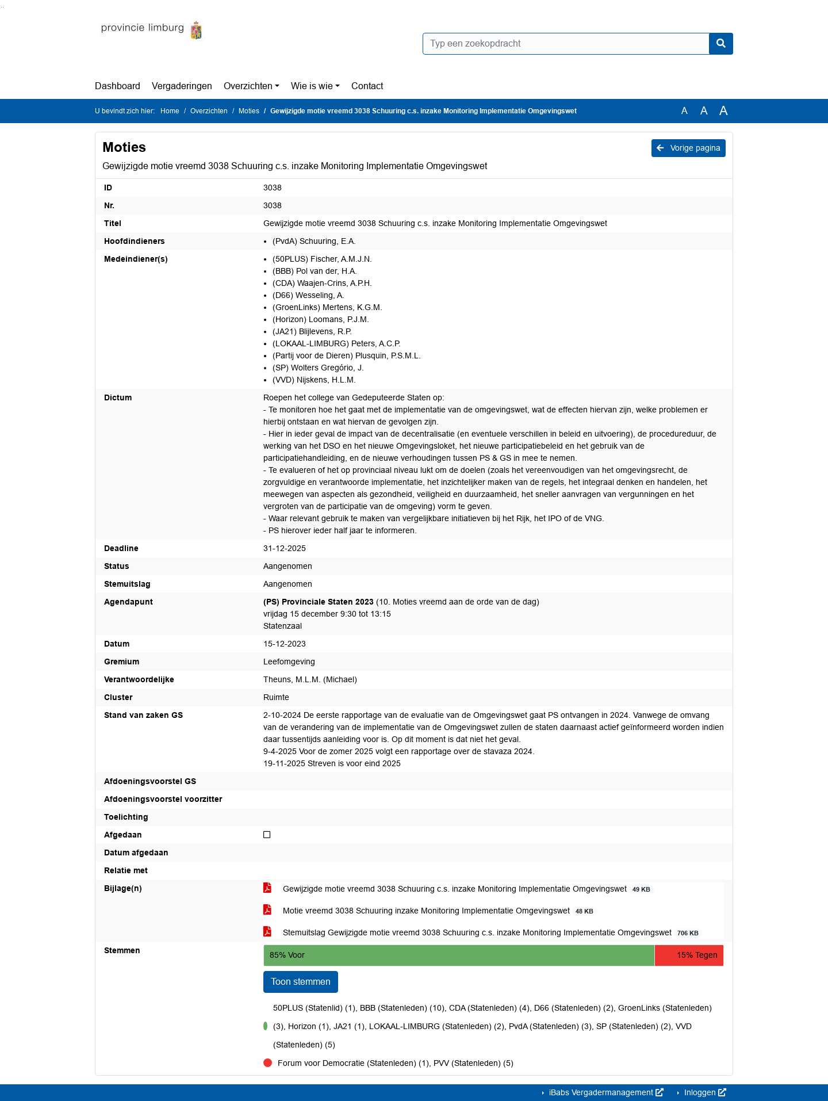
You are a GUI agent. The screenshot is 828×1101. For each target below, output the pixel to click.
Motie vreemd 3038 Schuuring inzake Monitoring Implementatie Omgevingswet (430, 911)
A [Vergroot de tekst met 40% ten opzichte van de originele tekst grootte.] (723, 111)
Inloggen (704, 1092)
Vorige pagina (688, 147)
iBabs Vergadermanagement (605, 1092)
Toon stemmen (301, 982)
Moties (249, 111)
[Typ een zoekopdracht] (578, 44)
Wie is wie (312, 86)
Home (169, 111)
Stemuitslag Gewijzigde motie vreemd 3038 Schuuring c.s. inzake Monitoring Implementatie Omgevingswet (483, 933)
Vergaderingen (182, 86)
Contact (367, 86)
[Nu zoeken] (721, 44)
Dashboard (117, 86)
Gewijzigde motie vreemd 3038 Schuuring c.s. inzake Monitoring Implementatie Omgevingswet (458, 889)
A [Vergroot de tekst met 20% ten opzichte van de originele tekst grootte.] (704, 111)
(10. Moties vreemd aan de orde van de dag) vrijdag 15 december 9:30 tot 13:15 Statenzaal (401, 613)
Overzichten (248, 86)
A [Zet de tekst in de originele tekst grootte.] (684, 111)
